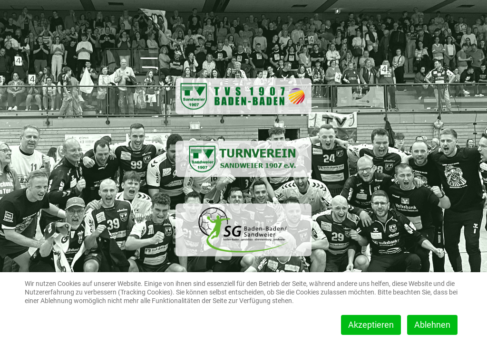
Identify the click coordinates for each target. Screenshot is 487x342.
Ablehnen (432, 325)
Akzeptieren (371, 325)
